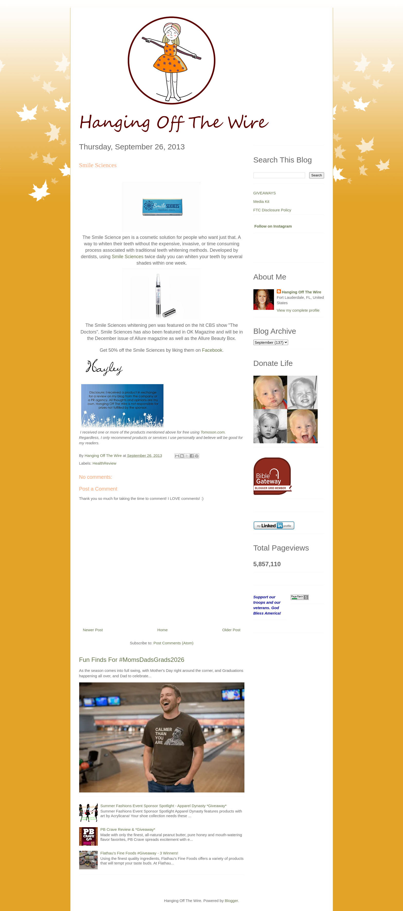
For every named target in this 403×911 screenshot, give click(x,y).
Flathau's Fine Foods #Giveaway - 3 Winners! (139, 853)
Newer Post (93, 630)
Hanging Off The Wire (301, 292)
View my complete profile (298, 310)
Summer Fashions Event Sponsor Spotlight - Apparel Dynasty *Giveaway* (163, 806)
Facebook (212, 350)
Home (162, 630)
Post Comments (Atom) (173, 643)
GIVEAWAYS (264, 193)
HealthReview (104, 463)
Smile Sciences (127, 256)
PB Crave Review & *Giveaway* (127, 829)
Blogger (231, 900)
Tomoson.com (212, 432)
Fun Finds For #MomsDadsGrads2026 (132, 659)
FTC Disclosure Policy (272, 210)
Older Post (231, 630)
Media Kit (261, 201)
